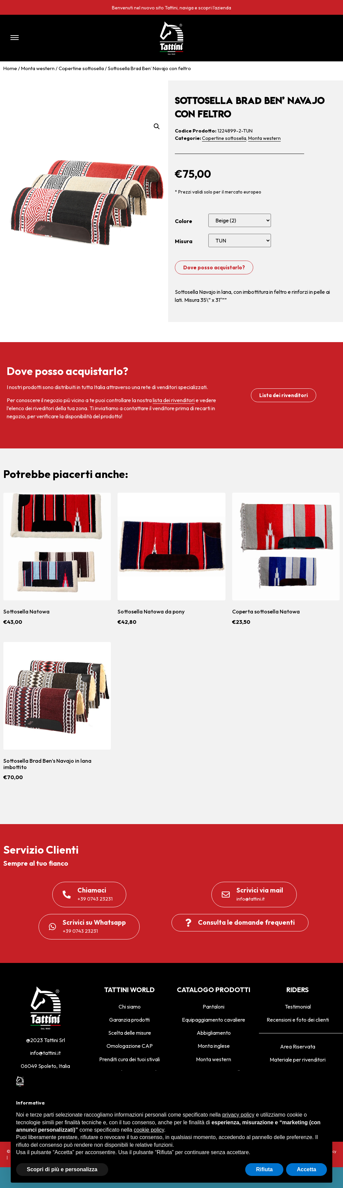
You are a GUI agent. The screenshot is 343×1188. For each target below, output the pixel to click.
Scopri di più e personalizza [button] (62, 1169)
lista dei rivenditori (174, 400)
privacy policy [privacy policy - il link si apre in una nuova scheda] (238, 1115)
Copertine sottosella (81, 68)
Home (10, 68)
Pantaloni (213, 1006)
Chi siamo (130, 1006)
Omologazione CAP (130, 1045)
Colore (183, 221)
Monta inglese (214, 1045)
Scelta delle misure (129, 1032)
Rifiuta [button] (264, 1169)
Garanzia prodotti (129, 1019)
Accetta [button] (306, 1169)
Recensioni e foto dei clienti (298, 1019)
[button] (70, 38)
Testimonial (298, 1006)
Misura (183, 241)
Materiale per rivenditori (298, 1059)
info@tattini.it (45, 1052)
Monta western (38, 68)
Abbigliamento (214, 1032)
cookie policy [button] (149, 1130)
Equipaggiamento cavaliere (213, 1019)
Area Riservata (297, 1046)
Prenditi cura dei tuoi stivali (129, 1059)
